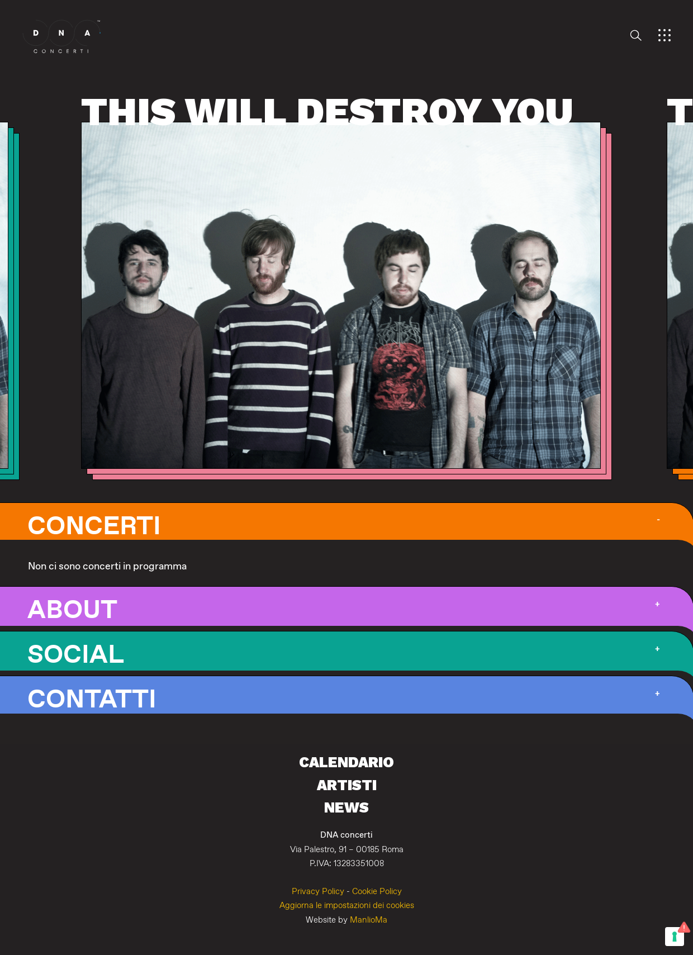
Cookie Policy (377, 891)
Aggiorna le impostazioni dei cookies (346, 905)
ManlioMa (368, 920)
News (346, 807)
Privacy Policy (318, 891)
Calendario (346, 762)
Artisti (347, 785)
